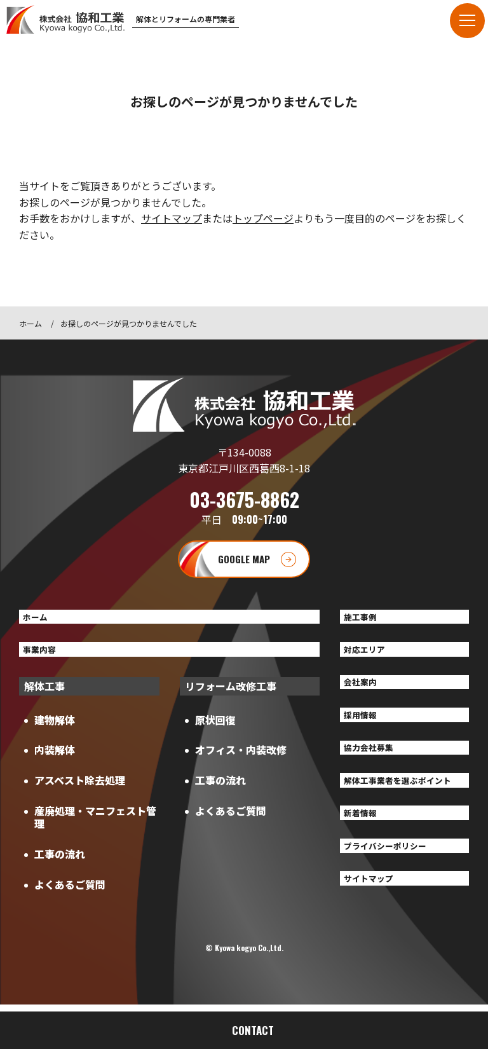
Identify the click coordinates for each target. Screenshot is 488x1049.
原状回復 (215, 729)
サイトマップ (171, 218)
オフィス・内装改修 (241, 759)
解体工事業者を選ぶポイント (401, 809)
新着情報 (365, 852)
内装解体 (54, 759)
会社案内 (365, 693)
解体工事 (44, 695)
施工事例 (365, 620)
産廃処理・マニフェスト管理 (95, 826)
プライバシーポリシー (396, 888)
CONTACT (253, 1030)
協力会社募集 (375, 766)
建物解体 (54, 729)
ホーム (30, 323)
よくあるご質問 (69, 894)
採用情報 (365, 729)
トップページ (263, 218)
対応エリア (370, 656)
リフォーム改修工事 (230, 695)
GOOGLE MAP (244, 559)
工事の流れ (59, 863)
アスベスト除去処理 (79, 790)
